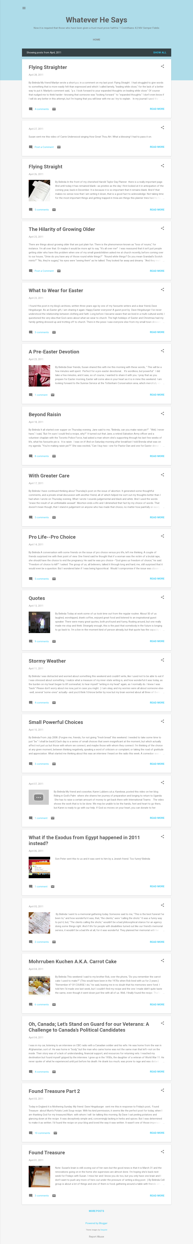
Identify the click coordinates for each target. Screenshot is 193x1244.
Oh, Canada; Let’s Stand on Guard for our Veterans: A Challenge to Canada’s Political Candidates (89, 1027)
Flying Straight (45, 167)
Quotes (37, 598)
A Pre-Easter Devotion (54, 352)
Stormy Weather (47, 661)
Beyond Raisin (45, 414)
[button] (162, 66)
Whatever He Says (96, 19)
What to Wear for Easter (56, 290)
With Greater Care (49, 476)
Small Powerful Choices (56, 722)
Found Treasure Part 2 (54, 1091)
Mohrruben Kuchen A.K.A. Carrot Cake (73, 961)
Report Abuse (96, 1236)
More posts (96, 1211)
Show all (160, 52)
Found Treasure (47, 1152)
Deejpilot (103, 1230)
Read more (157, 108)
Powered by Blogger (96, 1223)
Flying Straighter (48, 67)
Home (96, 39)
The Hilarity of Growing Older (62, 229)
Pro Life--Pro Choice (52, 537)
